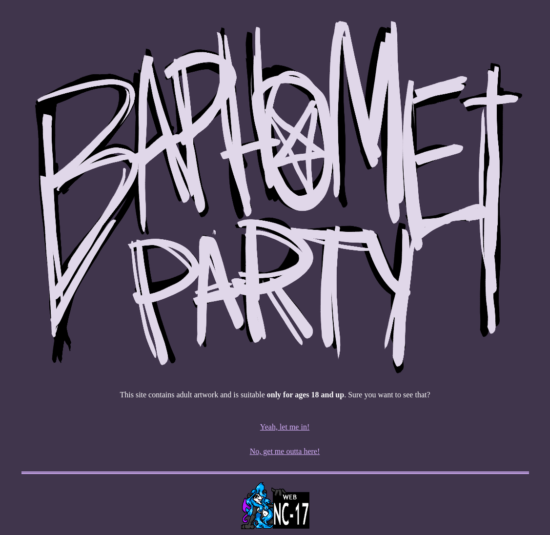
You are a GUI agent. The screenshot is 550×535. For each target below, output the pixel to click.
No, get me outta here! (285, 451)
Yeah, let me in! (284, 427)
